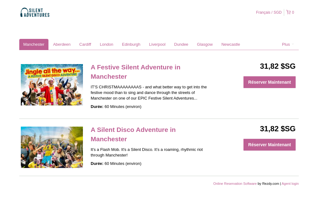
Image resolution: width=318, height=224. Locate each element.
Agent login (290, 183)
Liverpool (157, 44)
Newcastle (230, 44)
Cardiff (85, 44)
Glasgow (205, 44)
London (106, 44)
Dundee (181, 44)
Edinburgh (131, 44)
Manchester (33, 44)
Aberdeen (61, 44)
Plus (288, 44)
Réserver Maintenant (269, 82)
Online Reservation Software (235, 183)
